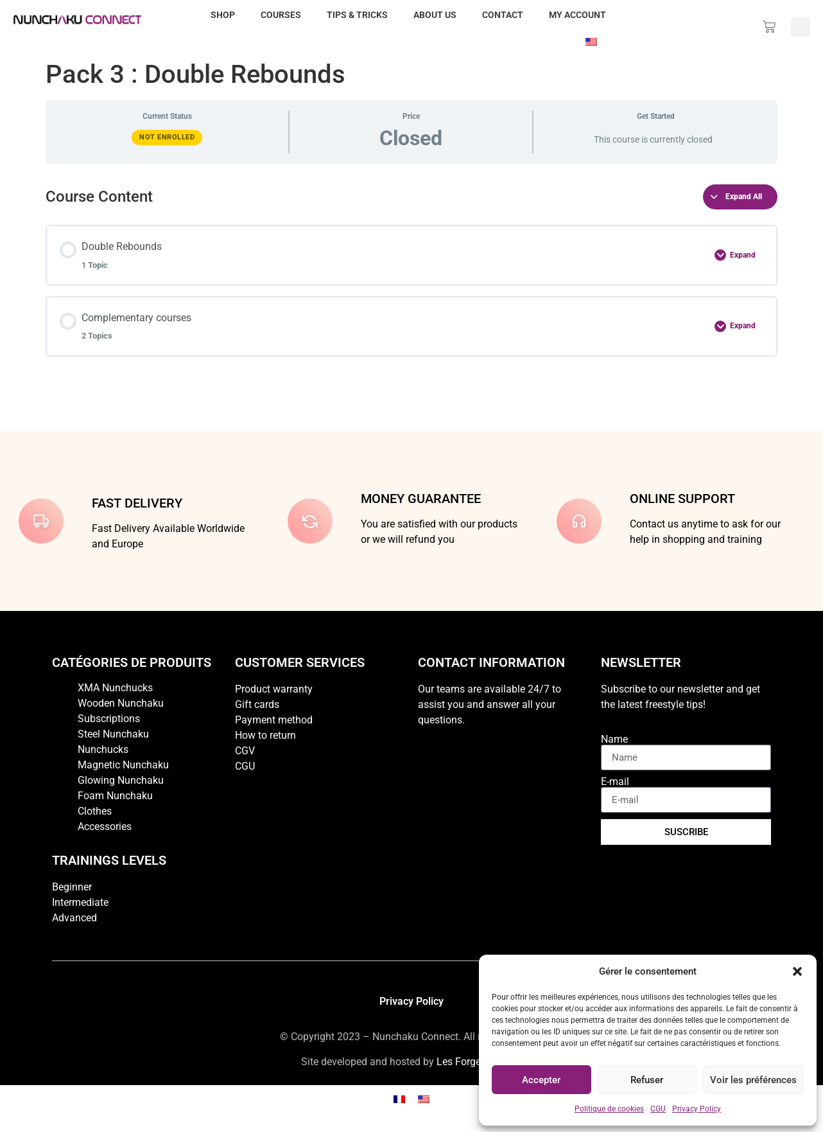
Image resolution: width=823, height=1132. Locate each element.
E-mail (615, 782)
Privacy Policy (696, 1108)
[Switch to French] (399, 1099)
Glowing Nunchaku (121, 780)
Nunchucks (103, 749)
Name (614, 739)
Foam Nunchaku (115, 796)
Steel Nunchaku (113, 734)
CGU (658, 1108)
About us (434, 15)
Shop (223, 15)
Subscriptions (109, 718)
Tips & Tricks (357, 15)
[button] (797, 971)
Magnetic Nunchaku (123, 765)
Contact (502, 15)
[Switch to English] (424, 1099)
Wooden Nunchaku (121, 703)
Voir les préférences (753, 1080)
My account (577, 15)
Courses (281, 15)
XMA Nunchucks (115, 688)
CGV (245, 751)
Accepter (541, 1080)
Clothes (95, 811)
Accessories (105, 826)
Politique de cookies (609, 1108)
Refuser (646, 1080)
